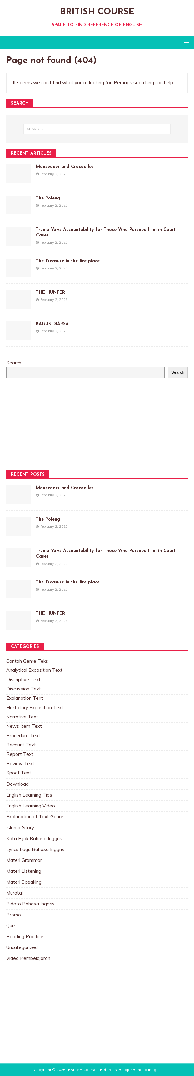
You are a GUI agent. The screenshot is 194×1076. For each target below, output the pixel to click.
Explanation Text (24, 698)
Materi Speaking (24, 882)
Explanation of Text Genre (34, 817)
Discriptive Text (23, 679)
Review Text (20, 763)
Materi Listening (23, 871)
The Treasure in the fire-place (68, 261)
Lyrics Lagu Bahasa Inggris (35, 849)
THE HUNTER (50, 292)
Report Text (19, 754)
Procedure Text (23, 735)
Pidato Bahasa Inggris (30, 904)
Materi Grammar (24, 860)
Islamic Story (20, 827)
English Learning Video (30, 806)
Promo (13, 915)
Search (13, 363)
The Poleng (48, 198)
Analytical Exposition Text (34, 670)
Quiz (11, 926)
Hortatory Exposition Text (34, 707)
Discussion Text (23, 689)
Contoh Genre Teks (27, 661)
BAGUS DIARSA (52, 324)
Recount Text (21, 745)
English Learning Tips (29, 795)
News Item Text (24, 726)
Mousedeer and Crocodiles (65, 167)
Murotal (14, 893)
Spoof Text (18, 773)
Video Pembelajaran (28, 958)
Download (17, 784)
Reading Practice (24, 936)
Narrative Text (22, 717)
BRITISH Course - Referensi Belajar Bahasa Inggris (114, 1069)
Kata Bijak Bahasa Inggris (34, 838)
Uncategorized (22, 947)
